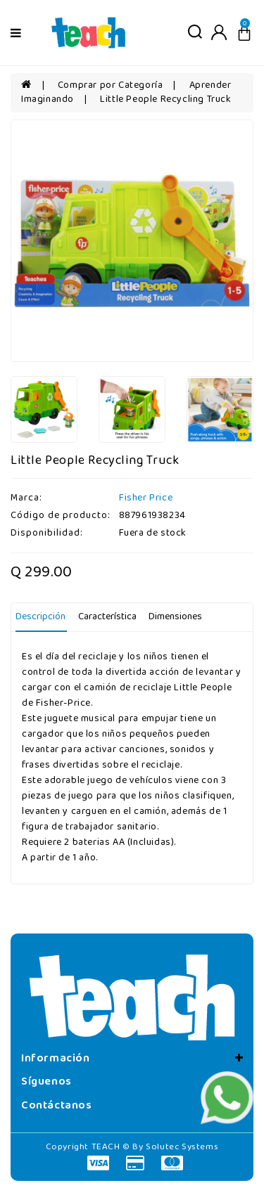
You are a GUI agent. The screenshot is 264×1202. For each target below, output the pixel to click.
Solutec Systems (182, 1146)
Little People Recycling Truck (165, 99)
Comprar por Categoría (110, 85)
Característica (107, 617)
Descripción (40, 617)
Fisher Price (145, 498)
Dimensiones (175, 617)
